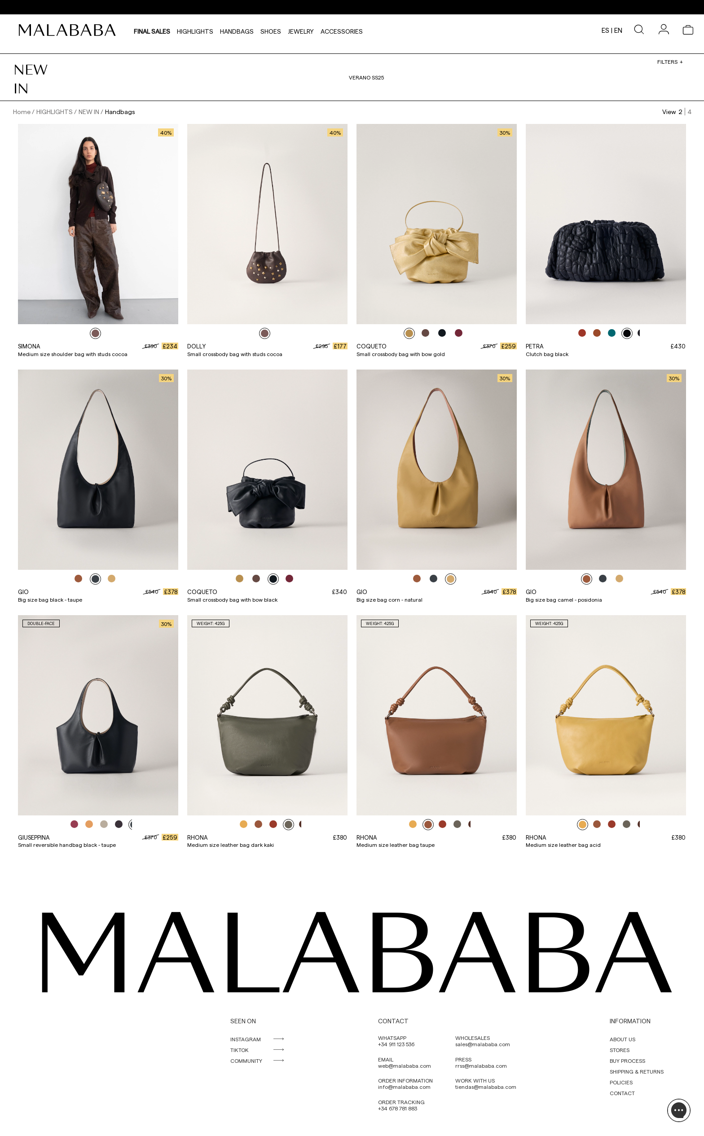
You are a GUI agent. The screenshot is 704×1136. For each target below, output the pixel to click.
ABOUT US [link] (622, 1039)
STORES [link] (619, 1050)
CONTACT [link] (622, 1093)
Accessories (342, 30)
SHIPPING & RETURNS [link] (637, 1071)
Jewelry (301, 30)
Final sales (152, 30)
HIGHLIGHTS (195, 30)
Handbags (237, 30)
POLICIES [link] (621, 1082)
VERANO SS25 (366, 77)
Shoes (270, 30)
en (618, 30)
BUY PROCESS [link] (627, 1060)
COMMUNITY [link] (246, 1060)
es (605, 30)
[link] (69, 30)
